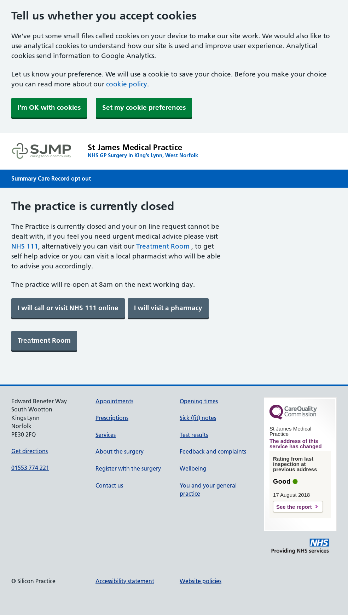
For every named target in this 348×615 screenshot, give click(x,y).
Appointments (114, 401)
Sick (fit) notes (198, 417)
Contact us (109, 485)
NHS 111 (24, 246)
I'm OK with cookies (49, 107)
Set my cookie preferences (144, 107)
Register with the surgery (128, 468)
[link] (68, 308)
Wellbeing (193, 468)
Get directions (29, 451)
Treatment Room (163, 246)
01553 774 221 (30, 467)
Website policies (200, 581)
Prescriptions (111, 417)
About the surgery (119, 451)
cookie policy (126, 84)
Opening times (199, 401)
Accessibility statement (124, 581)
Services (105, 434)
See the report (294, 507)
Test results (194, 434)
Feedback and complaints (213, 451)
